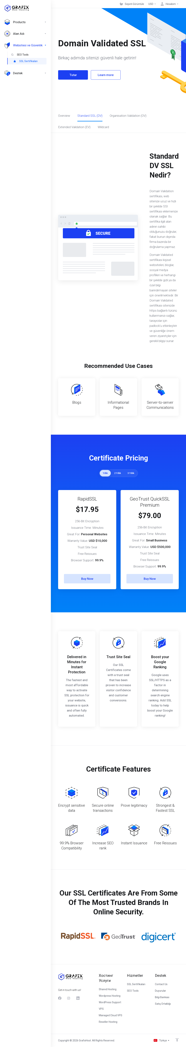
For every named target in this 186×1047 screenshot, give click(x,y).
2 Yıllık (117, 473)
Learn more (106, 75)
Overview (64, 115)
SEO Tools (20, 54)
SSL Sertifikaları (26, 61)
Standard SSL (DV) (89, 115)
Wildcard (103, 127)
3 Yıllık (131, 473)
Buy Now (87, 579)
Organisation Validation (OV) (128, 115)
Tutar (73, 75)
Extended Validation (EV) (74, 127)
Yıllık (105, 473)
